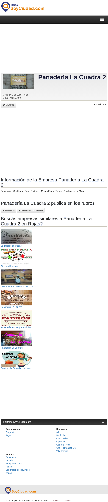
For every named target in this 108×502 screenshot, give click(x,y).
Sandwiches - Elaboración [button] (31, 210)
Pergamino (11, 432)
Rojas (8, 435)
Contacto (68, 500)
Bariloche (61, 435)
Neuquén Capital (14, 463)
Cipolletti (60, 441)
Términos (56, 500)
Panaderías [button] (8, 210)
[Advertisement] (54, 142)
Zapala (9, 473)
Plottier (9, 466)
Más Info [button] (8, 105)
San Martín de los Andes (18, 470)
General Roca (63, 444)
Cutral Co (10, 460)
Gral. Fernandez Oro (66, 448)
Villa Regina (62, 451)
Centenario (11, 457)
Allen (58, 432)
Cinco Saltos (62, 438)
